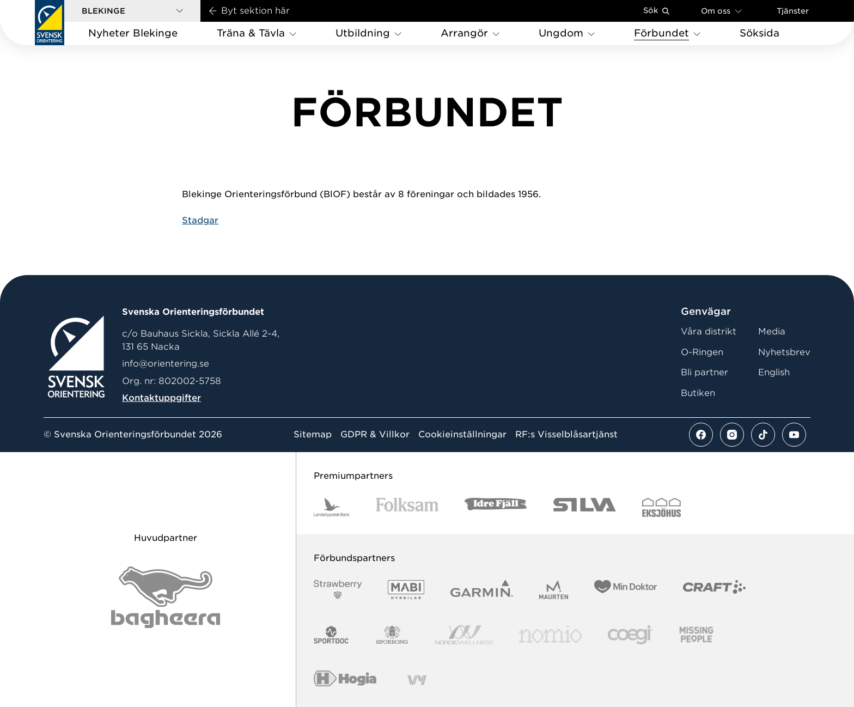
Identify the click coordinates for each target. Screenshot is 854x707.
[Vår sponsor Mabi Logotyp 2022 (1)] (406, 589)
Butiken (698, 393)
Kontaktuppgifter (161, 398)
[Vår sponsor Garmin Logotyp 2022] (481, 589)
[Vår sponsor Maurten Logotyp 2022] (554, 589)
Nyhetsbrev (784, 352)
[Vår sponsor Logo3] (630, 634)
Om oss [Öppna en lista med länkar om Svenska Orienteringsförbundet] (721, 10)
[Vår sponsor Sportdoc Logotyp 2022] (331, 634)
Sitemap (313, 434)
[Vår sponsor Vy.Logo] (416, 680)
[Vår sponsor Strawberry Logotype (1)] (338, 589)
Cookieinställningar (462, 434)
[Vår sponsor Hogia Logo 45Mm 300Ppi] (345, 680)
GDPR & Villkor (375, 434)
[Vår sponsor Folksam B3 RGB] (407, 507)
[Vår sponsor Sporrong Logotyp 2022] (392, 634)
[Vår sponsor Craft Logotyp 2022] (714, 589)
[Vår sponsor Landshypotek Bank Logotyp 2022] (332, 507)
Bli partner (704, 372)
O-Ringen (702, 352)
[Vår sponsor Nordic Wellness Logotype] (464, 634)
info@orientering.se (165, 363)
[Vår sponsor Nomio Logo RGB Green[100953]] (550, 634)
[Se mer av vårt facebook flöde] (701, 435)
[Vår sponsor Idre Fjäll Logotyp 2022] (496, 507)
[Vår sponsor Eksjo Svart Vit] (661, 507)
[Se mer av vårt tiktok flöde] (763, 435)
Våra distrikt (708, 331)
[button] (132, 11)
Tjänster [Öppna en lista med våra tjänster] (793, 11)
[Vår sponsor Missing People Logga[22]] (696, 634)
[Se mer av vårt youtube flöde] (794, 435)
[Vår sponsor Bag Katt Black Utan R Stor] (165, 597)
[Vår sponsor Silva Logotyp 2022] (584, 507)
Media (771, 331)
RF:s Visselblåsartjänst (566, 434)
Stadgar (200, 220)
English (774, 372)
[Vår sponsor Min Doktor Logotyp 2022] (625, 589)
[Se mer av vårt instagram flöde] (732, 435)
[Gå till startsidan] (49, 22)
